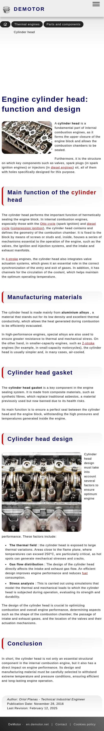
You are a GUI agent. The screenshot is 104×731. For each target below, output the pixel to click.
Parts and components (64, 24)
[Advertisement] (52, 63)
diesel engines (62, 167)
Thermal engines (27, 24)
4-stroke (12, 259)
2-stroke (88, 343)
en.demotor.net (37, 724)
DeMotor (29, 9)
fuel (85, 573)
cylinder (83, 192)
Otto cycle (47, 223)
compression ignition (27, 228)
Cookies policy (85, 724)
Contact (61, 724)
